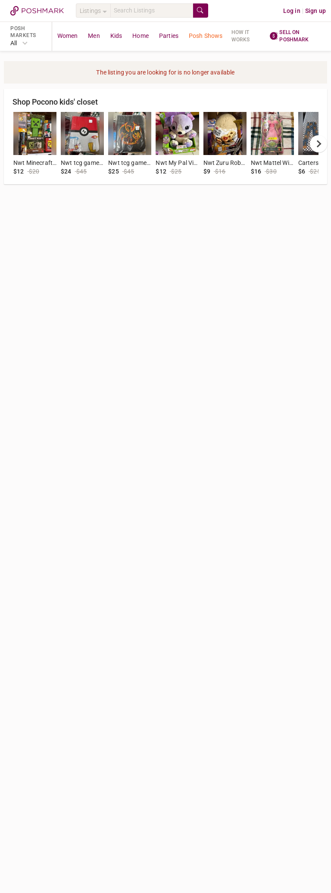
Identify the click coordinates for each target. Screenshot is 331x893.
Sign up (315, 10)
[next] (318, 143)
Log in (291, 10)
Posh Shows (206, 35)
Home (140, 35)
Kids (116, 35)
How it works (240, 36)
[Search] (151, 10)
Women (67, 35)
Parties (168, 35)
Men (94, 35)
